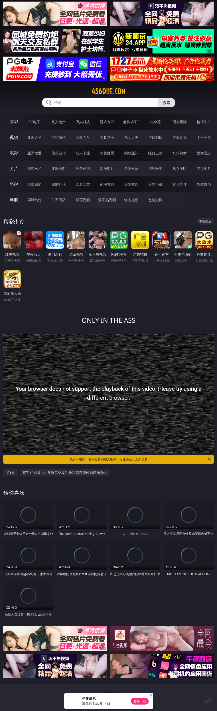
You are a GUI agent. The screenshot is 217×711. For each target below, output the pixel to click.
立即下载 (140, 701)
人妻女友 (83, 184)
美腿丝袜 (131, 168)
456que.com (108, 91)
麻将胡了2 (131, 121)
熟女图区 (179, 168)
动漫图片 (107, 168)
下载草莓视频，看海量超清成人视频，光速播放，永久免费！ (139, 459)
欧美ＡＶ (83, 137)
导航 (13, 200)
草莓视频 (83, 199)
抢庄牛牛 (204, 121)
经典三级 (155, 153)
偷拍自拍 (58, 153)
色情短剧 (155, 199)
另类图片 (204, 168)
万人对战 (83, 121)
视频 (13, 137)
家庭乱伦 (58, 184)
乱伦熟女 (179, 153)
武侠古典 (107, 184)
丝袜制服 (155, 137)
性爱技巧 (204, 184)
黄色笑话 (179, 184)
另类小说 (155, 184)
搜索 (166, 102)
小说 (13, 184)
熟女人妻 (131, 137)
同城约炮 (34, 199)
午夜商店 (58, 199)
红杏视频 (131, 199)
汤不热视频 (107, 199)
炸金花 (155, 121)
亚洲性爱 (34, 153)
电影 (13, 153)
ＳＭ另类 (204, 137)
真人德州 (58, 121)
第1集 (10, 472)
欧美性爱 (107, 153)
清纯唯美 (155, 168)
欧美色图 (83, 168)
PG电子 (34, 121)
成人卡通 (83, 153)
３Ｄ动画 (107, 137)
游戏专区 (107, 121)
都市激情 (34, 184)
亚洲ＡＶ (34, 137)
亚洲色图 (58, 168)
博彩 (13, 122)
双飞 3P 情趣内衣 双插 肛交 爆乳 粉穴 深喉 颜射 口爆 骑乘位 (64, 472)
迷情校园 (131, 184)
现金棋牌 (179, 121)
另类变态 (204, 153)
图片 (13, 168)
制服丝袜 (131, 153)
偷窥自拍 (34, 168)
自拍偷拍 (58, 137)
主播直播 (179, 137)
